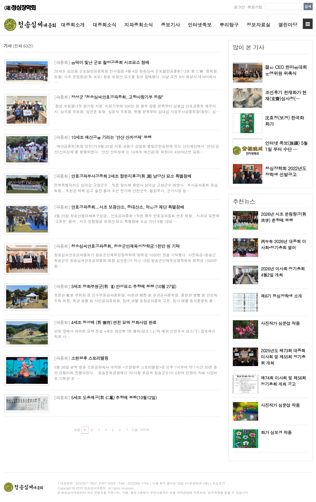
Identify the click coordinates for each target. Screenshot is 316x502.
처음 (77, 430)
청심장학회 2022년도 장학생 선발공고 (285, 171)
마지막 (144, 430)
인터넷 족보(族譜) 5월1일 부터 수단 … (286, 146)
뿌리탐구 (229, 24)
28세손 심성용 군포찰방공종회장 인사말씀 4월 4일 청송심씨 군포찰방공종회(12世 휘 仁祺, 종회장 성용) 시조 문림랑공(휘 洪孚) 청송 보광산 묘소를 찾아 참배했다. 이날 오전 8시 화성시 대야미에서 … (135, 76)
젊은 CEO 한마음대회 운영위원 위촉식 (286, 70)
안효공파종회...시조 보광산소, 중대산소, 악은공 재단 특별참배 (127, 207)
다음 (135, 430)
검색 (308, 6)
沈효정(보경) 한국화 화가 (284, 121)
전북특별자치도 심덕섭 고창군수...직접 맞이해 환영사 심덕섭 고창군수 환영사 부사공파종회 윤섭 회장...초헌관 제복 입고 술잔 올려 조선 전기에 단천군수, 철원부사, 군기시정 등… (136, 187)
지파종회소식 (138, 24)
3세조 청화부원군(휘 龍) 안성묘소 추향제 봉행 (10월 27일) (123, 286)
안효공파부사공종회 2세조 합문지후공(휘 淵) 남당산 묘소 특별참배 (131, 176)
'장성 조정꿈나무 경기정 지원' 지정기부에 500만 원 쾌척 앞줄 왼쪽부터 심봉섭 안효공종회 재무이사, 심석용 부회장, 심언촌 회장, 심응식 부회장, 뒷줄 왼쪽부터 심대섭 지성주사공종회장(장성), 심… (137, 108)
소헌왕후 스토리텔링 (89, 358)
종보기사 (170, 24)
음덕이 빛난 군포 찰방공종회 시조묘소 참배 (110, 62)
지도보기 (219, 483)
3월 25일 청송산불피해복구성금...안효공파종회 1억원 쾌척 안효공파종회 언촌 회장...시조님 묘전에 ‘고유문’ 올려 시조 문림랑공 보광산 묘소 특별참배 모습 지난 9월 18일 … (136, 218)
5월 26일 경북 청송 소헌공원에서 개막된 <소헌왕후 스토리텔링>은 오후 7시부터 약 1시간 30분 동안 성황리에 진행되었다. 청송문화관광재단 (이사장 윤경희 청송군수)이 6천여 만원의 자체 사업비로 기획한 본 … (135, 372)
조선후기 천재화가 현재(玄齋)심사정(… (286, 95)
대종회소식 (105, 24)
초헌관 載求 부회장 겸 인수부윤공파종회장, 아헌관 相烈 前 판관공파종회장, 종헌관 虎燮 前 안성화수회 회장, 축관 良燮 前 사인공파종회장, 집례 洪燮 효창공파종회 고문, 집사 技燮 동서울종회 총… (136, 297)
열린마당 (287, 24)
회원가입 (254, 7)
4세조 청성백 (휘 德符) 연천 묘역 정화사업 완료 (113, 322)
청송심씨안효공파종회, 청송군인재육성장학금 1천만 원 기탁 (125, 246)
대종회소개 (73, 24)
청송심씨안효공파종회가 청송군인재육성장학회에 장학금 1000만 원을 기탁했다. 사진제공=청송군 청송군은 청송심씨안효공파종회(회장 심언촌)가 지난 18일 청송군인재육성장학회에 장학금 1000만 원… (135, 260)
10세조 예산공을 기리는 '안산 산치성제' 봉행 (111, 137)
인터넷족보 (200, 24)
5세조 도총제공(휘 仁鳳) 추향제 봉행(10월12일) (114, 397)
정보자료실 (258, 24)
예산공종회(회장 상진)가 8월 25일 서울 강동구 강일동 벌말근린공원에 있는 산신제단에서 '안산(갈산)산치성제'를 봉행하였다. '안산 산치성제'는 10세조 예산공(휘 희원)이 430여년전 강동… (136, 149)
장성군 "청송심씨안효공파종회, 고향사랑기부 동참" (117, 97)
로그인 (239, 7)
